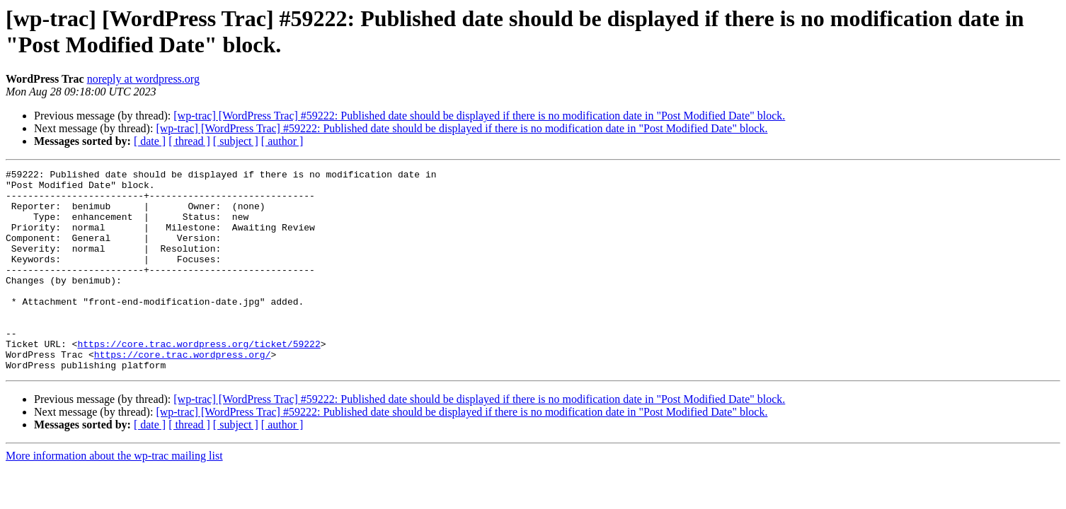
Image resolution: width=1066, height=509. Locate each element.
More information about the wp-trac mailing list (114, 496)
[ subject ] (235, 141)
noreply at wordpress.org (143, 79)
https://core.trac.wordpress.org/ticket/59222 (198, 379)
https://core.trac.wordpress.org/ (182, 392)
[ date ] (150, 141)
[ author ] (282, 141)
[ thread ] (189, 141)
